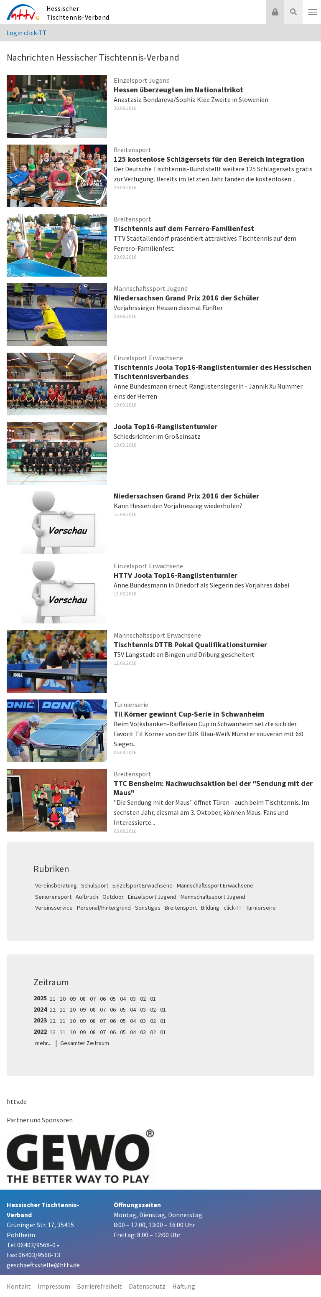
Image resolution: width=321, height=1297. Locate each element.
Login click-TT (26, 32)
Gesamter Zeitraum (84, 1043)
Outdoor (113, 896)
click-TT (233, 907)
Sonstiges (147, 907)
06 (103, 998)
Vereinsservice (54, 907)
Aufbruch (87, 896)
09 (73, 998)
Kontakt (19, 1286)
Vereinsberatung (56, 885)
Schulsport (94, 885)
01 (153, 998)
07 (93, 998)
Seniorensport (53, 896)
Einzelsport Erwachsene (142, 885)
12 (53, 1009)
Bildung (210, 907)
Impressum (54, 1286)
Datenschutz (147, 1286)
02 (143, 998)
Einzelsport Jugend (152, 896)
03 (133, 998)
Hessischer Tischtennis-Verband (78, 12)
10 (63, 998)
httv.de (17, 1101)
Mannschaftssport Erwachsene (215, 885)
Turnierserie (261, 907)
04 (123, 998)
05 (113, 998)
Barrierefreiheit (99, 1286)
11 (53, 998)
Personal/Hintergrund (104, 907)
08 (83, 998)
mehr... (43, 1043)
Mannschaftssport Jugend (213, 896)
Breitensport (181, 907)
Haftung (183, 1286)
